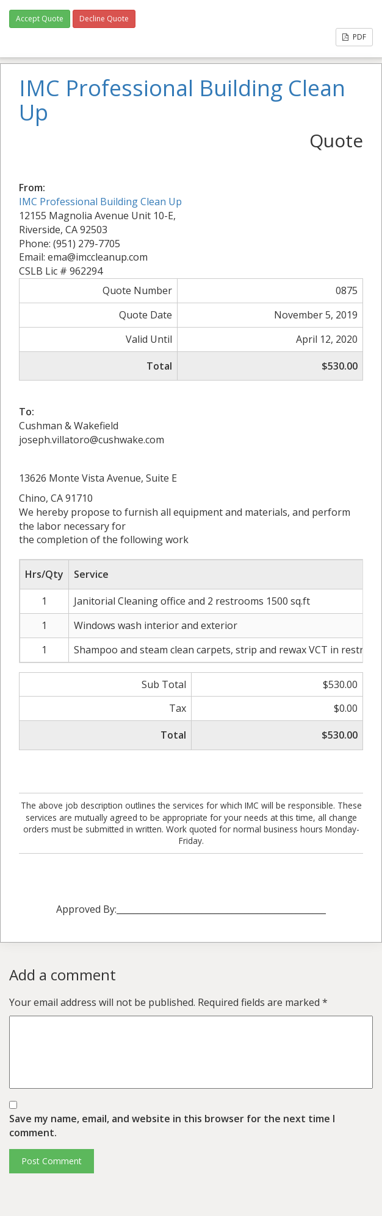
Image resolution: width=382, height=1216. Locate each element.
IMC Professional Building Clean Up (100, 201)
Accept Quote (39, 18)
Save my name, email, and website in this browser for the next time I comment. (172, 1125)
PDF (354, 37)
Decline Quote (104, 18)
